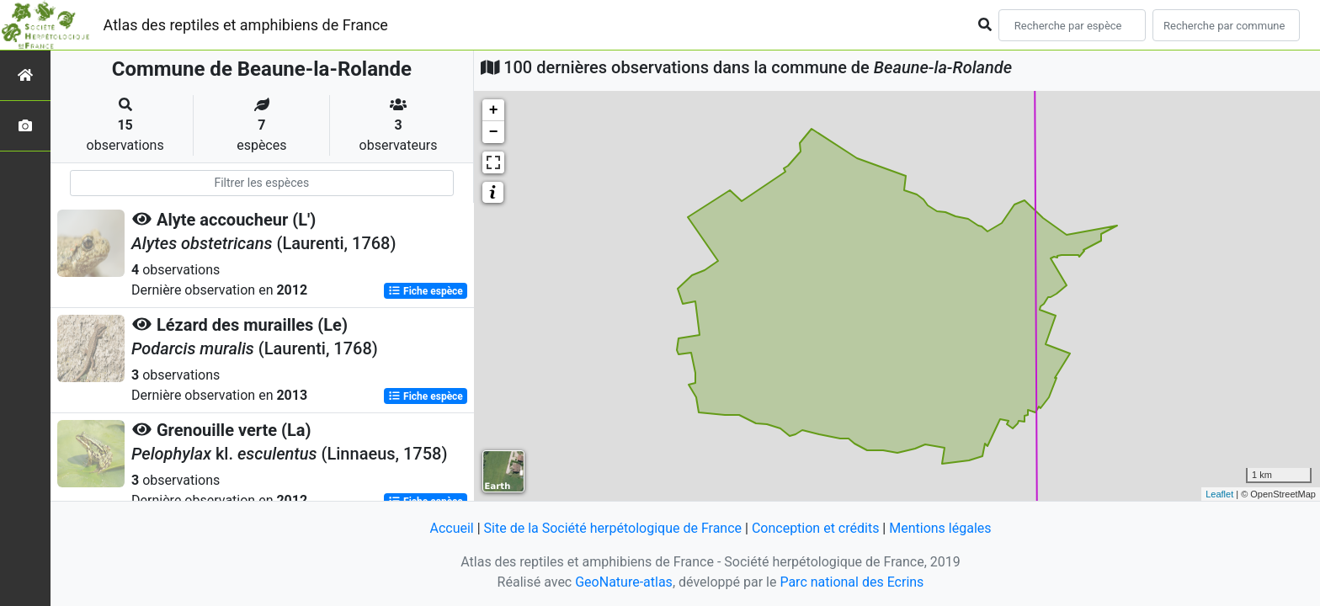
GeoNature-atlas (624, 582)
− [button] (493, 132)
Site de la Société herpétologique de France (613, 528)
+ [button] (493, 110)
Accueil (451, 528)
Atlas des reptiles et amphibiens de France (246, 25)
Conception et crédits (816, 528)
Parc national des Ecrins (851, 582)
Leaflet (1219, 494)
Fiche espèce (425, 291)
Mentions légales (940, 528)
